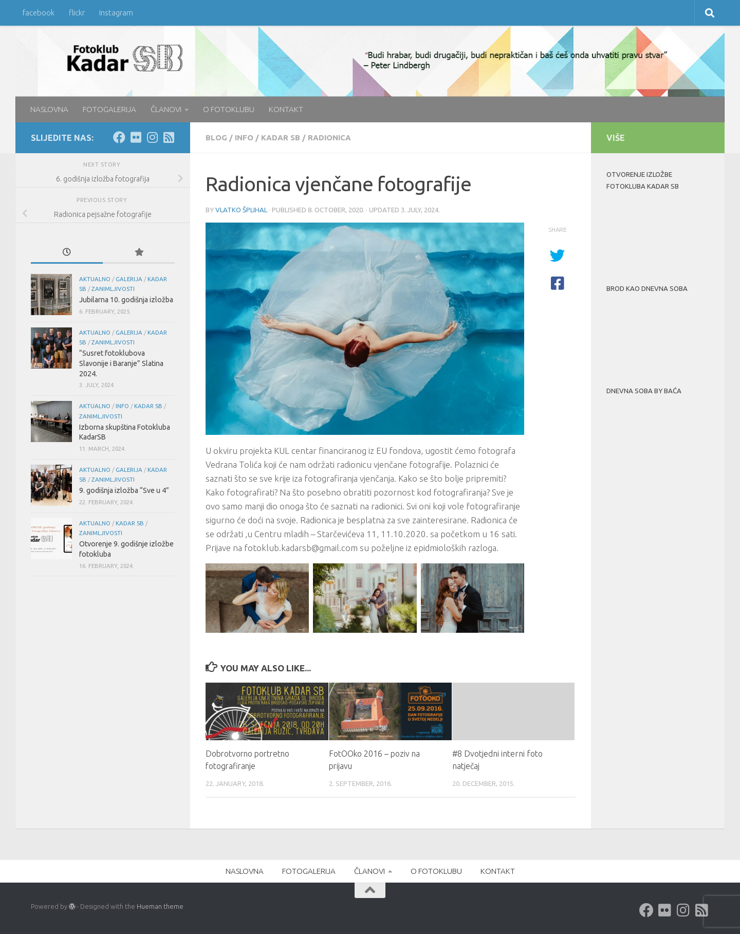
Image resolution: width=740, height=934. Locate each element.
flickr (77, 12)
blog (216, 137)
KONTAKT (286, 109)
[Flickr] (136, 137)
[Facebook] (119, 137)
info (244, 137)
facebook (38, 12)
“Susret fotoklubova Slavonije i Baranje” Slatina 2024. (121, 363)
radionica (329, 137)
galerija (129, 279)
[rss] (168, 137)
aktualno (94, 279)
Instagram (116, 12)
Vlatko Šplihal (241, 209)
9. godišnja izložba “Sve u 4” (124, 490)
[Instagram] (152, 137)
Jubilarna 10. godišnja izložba (126, 300)
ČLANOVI (166, 109)
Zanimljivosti (113, 288)
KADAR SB (280, 137)
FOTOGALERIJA (109, 109)
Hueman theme (160, 906)
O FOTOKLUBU (228, 109)
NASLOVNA (49, 109)
